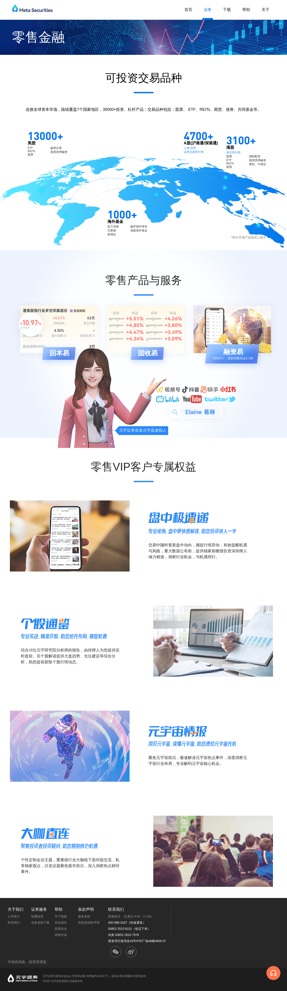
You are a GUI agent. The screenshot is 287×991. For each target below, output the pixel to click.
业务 (208, 9)
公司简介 (14, 916)
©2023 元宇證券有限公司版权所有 (63, 981)
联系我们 (14, 922)
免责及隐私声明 (89, 922)
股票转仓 (61, 928)
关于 (265, 9)
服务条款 (84, 916)
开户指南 (61, 916)
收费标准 (37, 916)
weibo (131, 951)
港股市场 (61, 935)
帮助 (246, 9)
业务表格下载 (40, 922)
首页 (188, 9)
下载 (227, 9)
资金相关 (61, 922)
